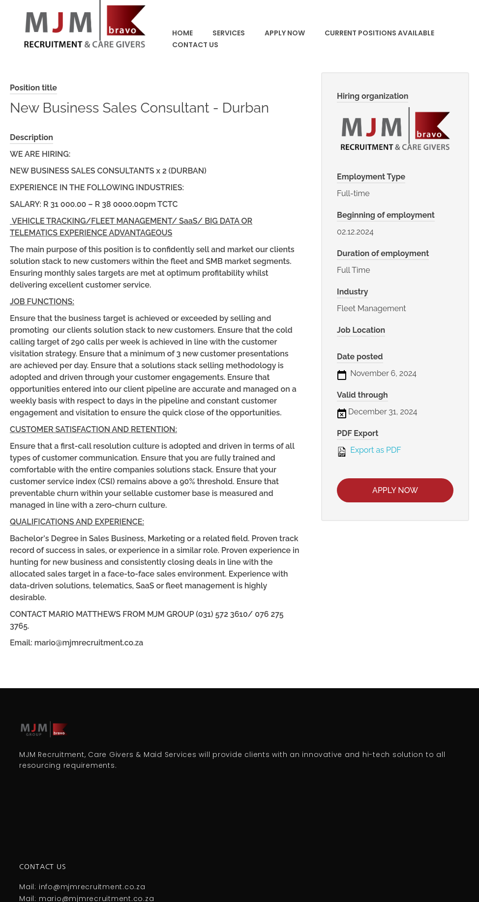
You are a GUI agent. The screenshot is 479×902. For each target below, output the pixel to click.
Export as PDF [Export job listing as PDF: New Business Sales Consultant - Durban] (369, 450)
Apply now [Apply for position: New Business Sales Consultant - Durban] (395, 490)
